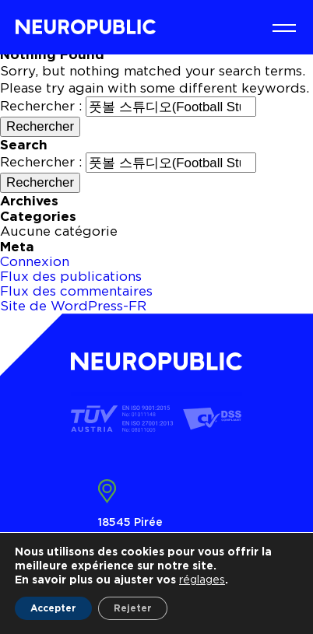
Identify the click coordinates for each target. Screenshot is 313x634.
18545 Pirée (130, 521)
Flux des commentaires (76, 291)
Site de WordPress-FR (73, 306)
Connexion (34, 261)
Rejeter (133, 608)
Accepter (53, 608)
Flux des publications (71, 276)
